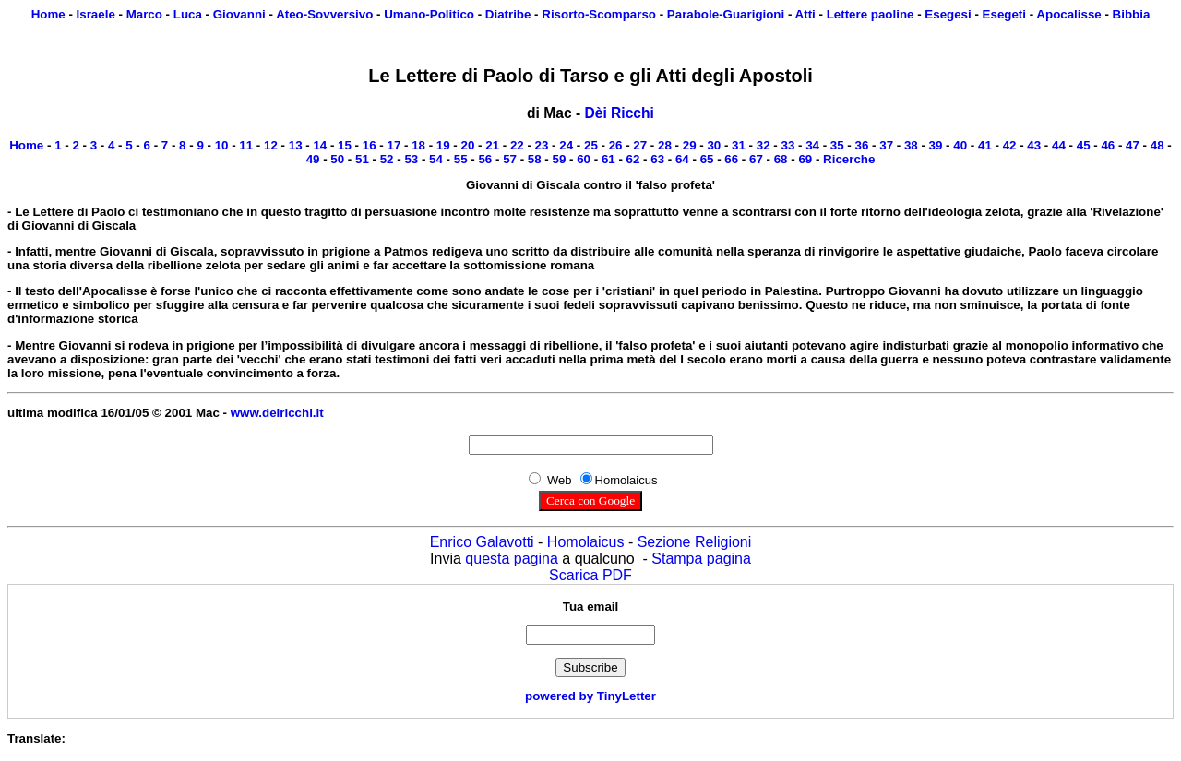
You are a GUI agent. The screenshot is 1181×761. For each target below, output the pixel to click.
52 (387, 159)
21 (492, 145)
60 (583, 159)
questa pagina (511, 558)
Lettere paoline (870, 14)
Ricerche (849, 159)
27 (640, 145)
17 (393, 145)
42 (1010, 145)
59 (560, 159)
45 (1084, 145)
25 (591, 145)
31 (739, 145)
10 (222, 145)
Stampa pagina (701, 558)
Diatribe (508, 14)
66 (731, 159)
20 (468, 145)
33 (787, 145)
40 (960, 145)
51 (362, 159)
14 (320, 145)
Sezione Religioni (695, 542)
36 (862, 145)
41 (985, 145)
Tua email (591, 606)
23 (542, 145)
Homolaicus (586, 542)
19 (443, 145)
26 (616, 145)
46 (1108, 145)
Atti (805, 14)
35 (837, 145)
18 (418, 145)
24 (566, 145)
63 (657, 159)
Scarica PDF (590, 575)
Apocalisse (1068, 14)
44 (1059, 145)
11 (246, 145)
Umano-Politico (429, 14)
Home (48, 14)
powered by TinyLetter (590, 696)
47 (1132, 145)
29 (690, 145)
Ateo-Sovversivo (324, 14)
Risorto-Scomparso (599, 14)
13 (296, 145)
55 (461, 159)
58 (535, 159)
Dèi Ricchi (618, 113)
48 (1157, 145)
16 (369, 145)
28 (665, 145)
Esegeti (1004, 14)
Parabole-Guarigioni (725, 14)
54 (436, 159)
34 (812, 145)
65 (707, 159)
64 (682, 159)
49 (313, 159)
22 (517, 145)
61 (608, 159)
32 (763, 145)
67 (756, 159)
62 (633, 159)
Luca (187, 14)
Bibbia (1132, 14)
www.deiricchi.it (277, 413)
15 (345, 145)
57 (510, 159)
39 (936, 145)
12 (271, 145)
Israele (96, 14)
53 (411, 159)
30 (714, 145)
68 (781, 159)
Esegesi (948, 14)
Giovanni (239, 14)
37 (886, 145)
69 (805, 159)
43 (1034, 145)
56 (485, 159)
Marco (144, 14)
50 (337, 159)
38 (911, 145)
